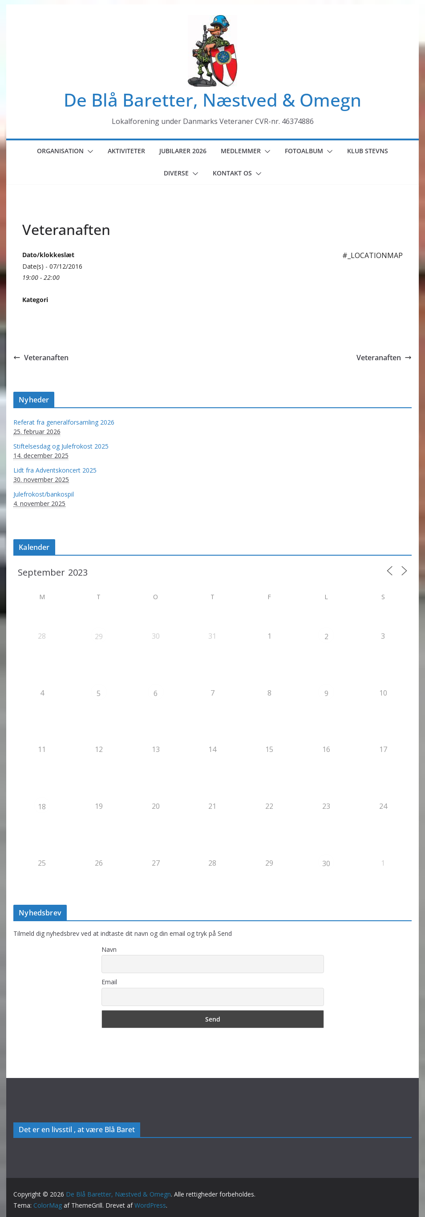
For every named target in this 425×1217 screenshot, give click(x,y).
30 (326, 863)
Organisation (60, 151)
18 (42, 806)
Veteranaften (41, 357)
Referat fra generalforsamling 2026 (63, 422)
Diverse (176, 173)
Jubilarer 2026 (182, 151)
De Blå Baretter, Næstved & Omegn (212, 99)
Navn (109, 949)
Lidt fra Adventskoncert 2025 (55, 470)
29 (99, 636)
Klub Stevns (367, 151)
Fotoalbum (304, 151)
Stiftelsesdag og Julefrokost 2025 (61, 446)
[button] (88, 151)
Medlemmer (241, 151)
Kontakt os (232, 173)
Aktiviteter (126, 151)
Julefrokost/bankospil (43, 494)
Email (109, 982)
